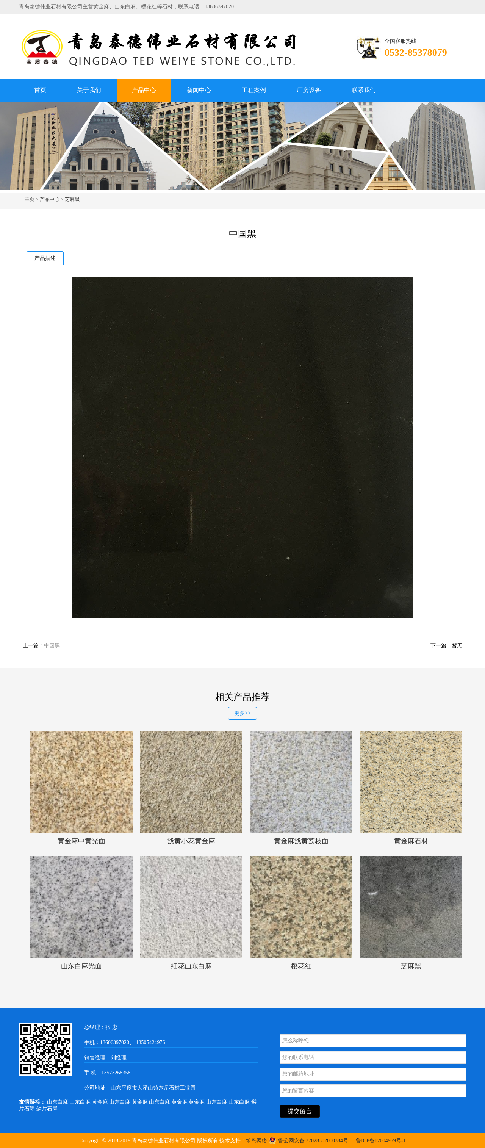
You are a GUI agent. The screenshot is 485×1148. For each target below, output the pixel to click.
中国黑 (52, 645)
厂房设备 (309, 90)
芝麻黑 (72, 199)
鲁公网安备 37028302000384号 (309, 1140)
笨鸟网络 (256, 1140)
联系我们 (364, 90)
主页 (29, 199)
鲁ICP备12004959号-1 (380, 1140)
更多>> (242, 713)
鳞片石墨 (47, 1109)
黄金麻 (101, 1102)
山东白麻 (58, 1102)
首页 (40, 90)
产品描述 (45, 258)
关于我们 (89, 90)
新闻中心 (199, 90)
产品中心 (144, 90)
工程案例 (254, 90)
